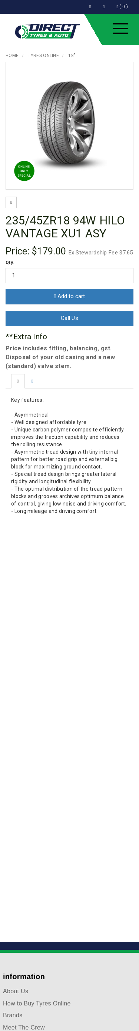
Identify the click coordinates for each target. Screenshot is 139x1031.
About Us (15, 991)
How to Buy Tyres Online (37, 1003)
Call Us (69, 318)
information (24, 976)
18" (71, 55)
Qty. (10, 262)
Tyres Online (43, 55)
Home (12, 55)
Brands (13, 1015)
